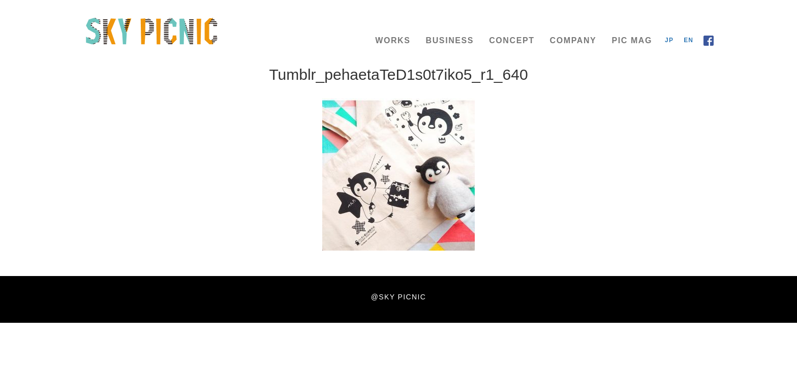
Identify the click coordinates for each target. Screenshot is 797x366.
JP (669, 40)
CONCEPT (511, 40)
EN (688, 40)
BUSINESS (450, 40)
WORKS (392, 40)
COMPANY (573, 40)
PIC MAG (631, 40)
